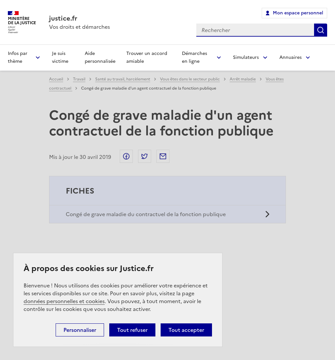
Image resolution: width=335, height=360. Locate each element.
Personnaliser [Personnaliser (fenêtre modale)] (79, 330)
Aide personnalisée (100, 57)
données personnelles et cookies (64, 301)
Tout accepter (186, 330)
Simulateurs (246, 57)
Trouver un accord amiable (146, 57)
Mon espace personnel (298, 12)
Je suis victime (60, 57)
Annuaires (290, 57)
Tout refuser (132, 330)
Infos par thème (17, 57)
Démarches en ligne (194, 57)
